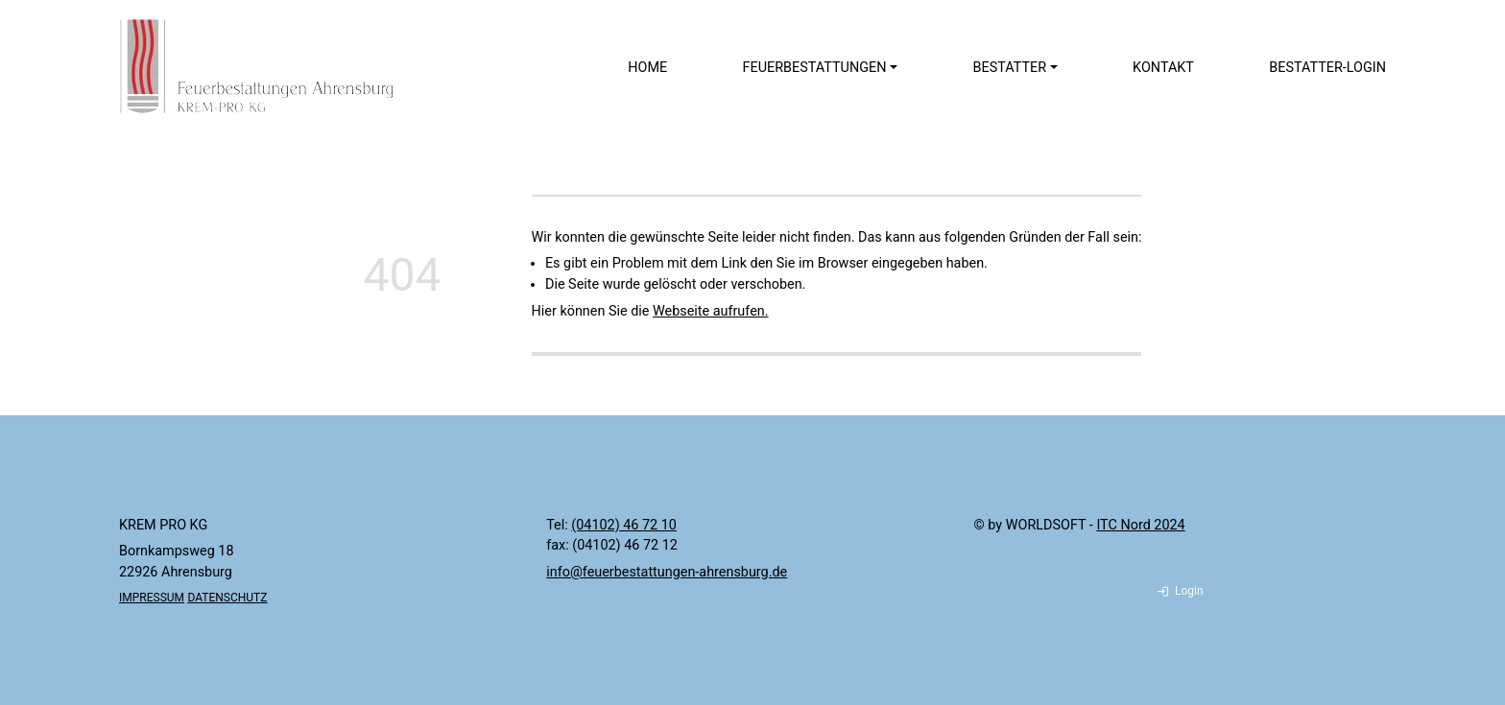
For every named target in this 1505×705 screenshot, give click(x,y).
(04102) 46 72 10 (624, 525)
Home (647, 67)
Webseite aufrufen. (711, 311)
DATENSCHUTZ (227, 597)
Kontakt (1163, 67)
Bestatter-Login (1327, 67)
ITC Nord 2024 (1140, 525)
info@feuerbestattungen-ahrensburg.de (666, 572)
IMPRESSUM (151, 597)
